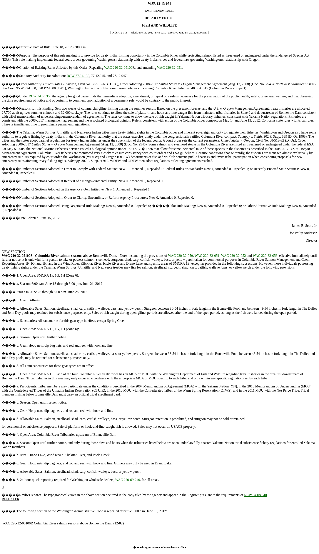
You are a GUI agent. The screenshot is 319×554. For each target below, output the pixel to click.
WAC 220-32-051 (169, 67)
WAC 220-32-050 (180, 255)
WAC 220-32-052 (233, 255)
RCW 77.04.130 (78, 76)
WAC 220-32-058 (265, 255)
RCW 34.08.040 (255, 495)
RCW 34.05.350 (40, 96)
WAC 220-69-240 (127, 480)
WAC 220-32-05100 (118, 67)
